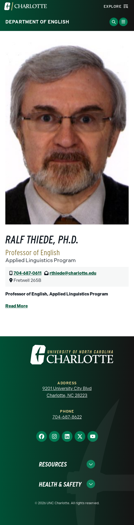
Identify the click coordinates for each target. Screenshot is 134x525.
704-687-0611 (28, 273)
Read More (16, 306)
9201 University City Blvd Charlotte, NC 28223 (67, 392)
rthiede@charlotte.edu (73, 273)
